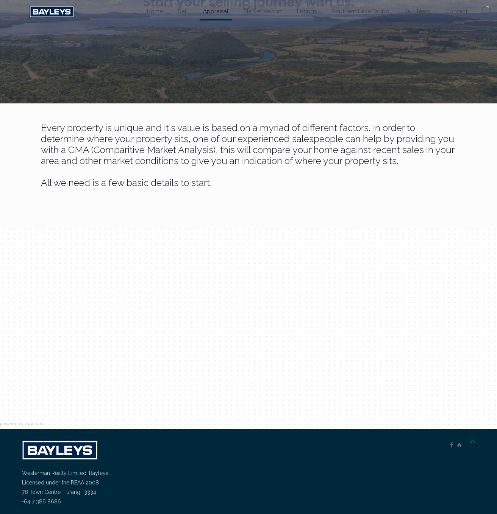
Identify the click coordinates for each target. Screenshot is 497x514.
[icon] (459, 445)
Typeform (34, 424)
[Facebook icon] (451, 445)
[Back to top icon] (472, 442)
